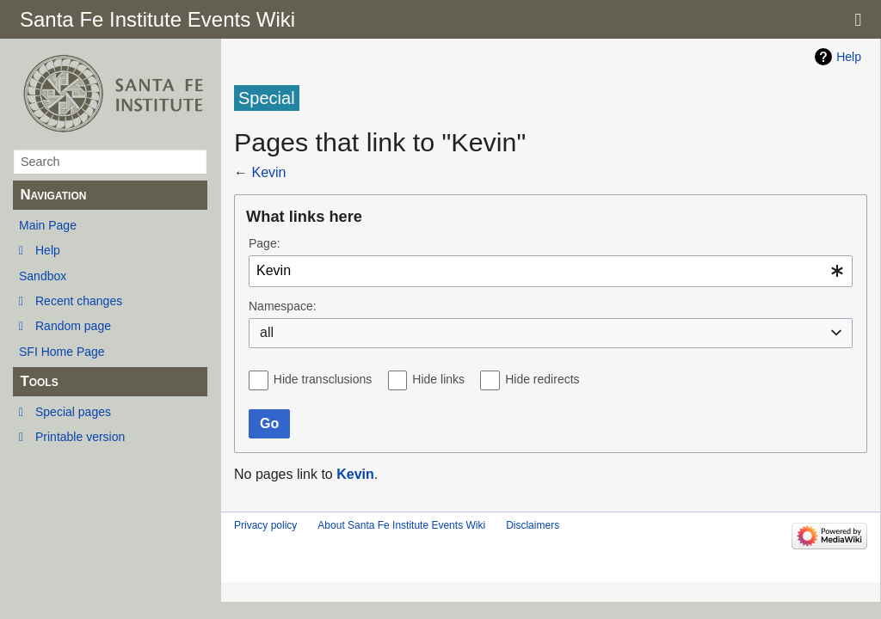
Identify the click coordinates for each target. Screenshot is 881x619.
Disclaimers (532, 525)
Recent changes (78, 301)
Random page (73, 326)
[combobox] (551, 271)
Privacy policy (265, 525)
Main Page (48, 225)
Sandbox (42, 276)
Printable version (80, 437)
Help (47, 250)
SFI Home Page (62, 352)
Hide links (438, 379)
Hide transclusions (323, 379)
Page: (264, 243)
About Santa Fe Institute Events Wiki (401, 525)
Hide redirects (542, 379)
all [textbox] (267, 332)
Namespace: (283, 306)
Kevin (268, 172)
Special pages (73, 412)
